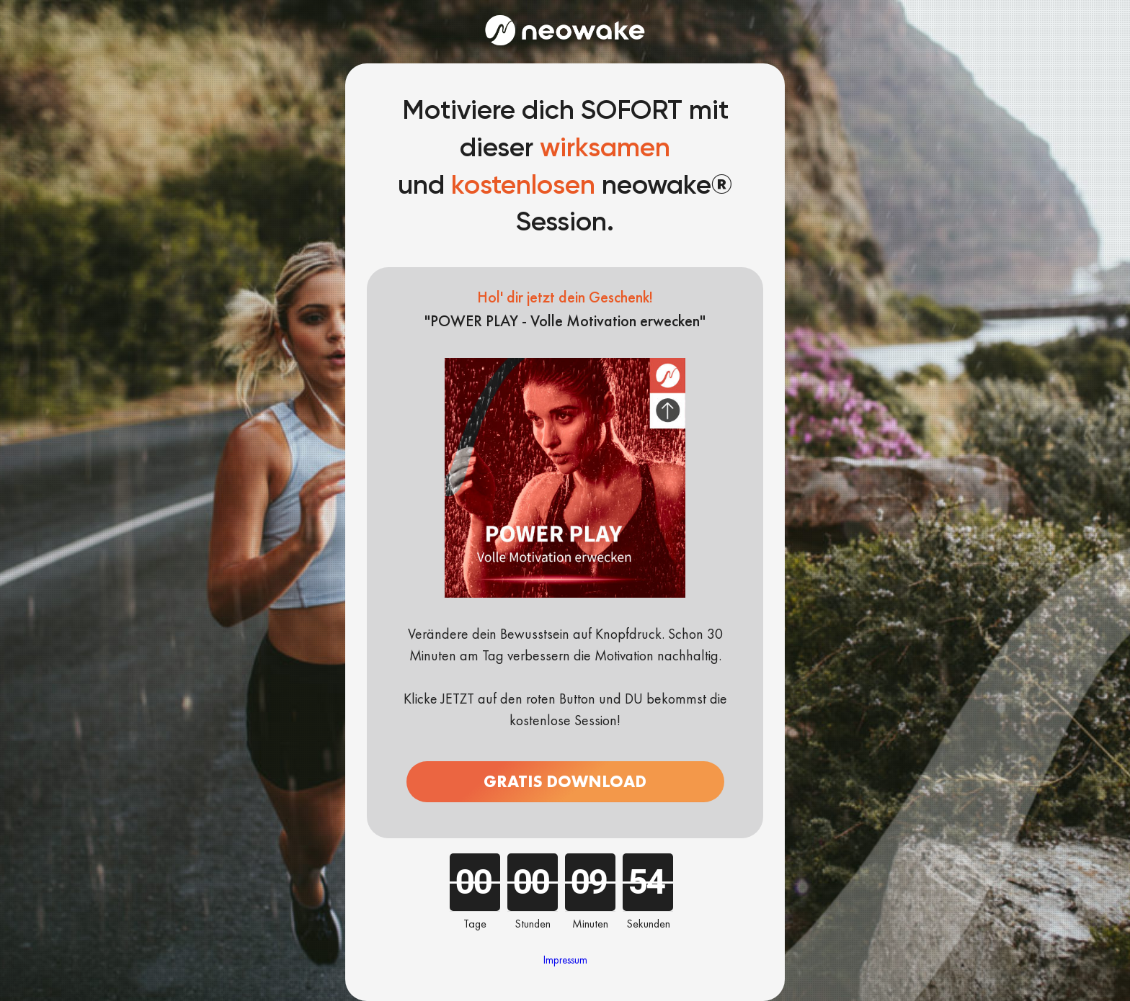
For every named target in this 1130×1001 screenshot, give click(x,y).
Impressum (565, 960)
